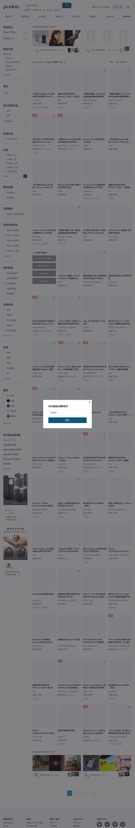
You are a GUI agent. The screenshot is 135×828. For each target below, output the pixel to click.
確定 (67, 420)
